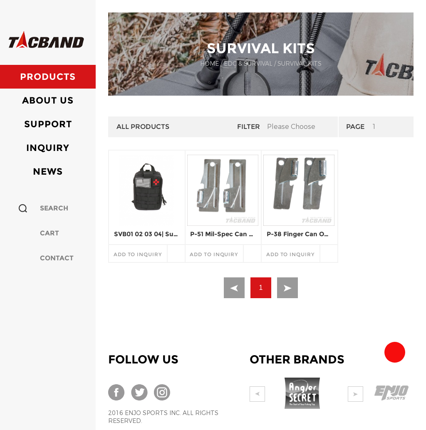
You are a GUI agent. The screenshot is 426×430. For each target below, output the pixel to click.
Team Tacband (394, 352)
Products (48, 76)
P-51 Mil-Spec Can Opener (222, 234)
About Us (48, 100)
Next (362, 394)
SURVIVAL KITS (299, 64)
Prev (257, 394)
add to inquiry (138, 254)
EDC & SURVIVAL (248, 64)
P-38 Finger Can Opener (299, 234)
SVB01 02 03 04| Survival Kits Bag (146, 234)
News (48, 171)
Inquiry (47, 147)
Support (48, 124)
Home (209, 64)
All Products (142, 127)
